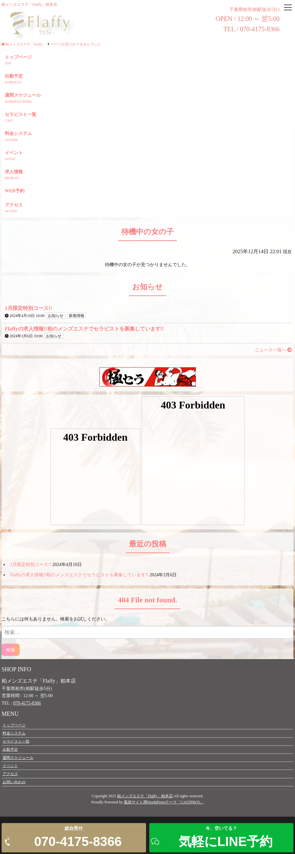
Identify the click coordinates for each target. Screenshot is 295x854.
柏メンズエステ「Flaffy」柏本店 (145, 796)
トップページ (18, 57)
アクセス (14, 205)
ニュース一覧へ (273, 350)
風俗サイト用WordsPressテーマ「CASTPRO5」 (164, 802)
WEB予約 (14, 191)
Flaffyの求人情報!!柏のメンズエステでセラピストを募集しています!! (79, 575)
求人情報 (14, 172)
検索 (10, 650)
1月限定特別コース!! (30, 564)
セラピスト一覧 (20, 114)
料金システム (18, 133)
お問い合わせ (14, 782)
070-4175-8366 (27, 703)
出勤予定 (14, 76)
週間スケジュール (23, 95)
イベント (14, 153)
